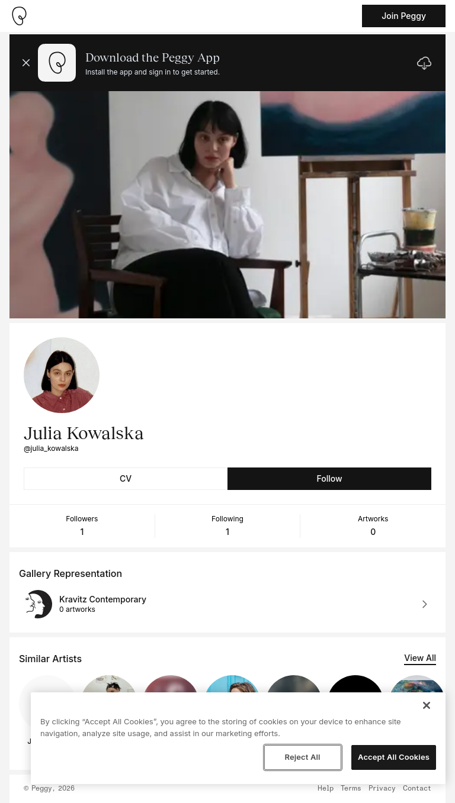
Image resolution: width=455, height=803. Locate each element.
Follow (329, 478)
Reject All (302, 757)
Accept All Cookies (394, 757)
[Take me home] (18, 16)
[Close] (427, 705)
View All (420, 658)
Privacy (382, 789)
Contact (417, 789)
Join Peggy (404, 16)
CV (126, 478)
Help (326, 789)
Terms (351, 789)
